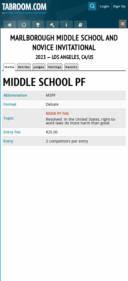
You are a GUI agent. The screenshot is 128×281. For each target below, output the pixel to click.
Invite (9, 67)
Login (104, 6)
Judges (39, 67)
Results (71, 67)
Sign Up (119, 6)
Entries (24, 67)
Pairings (54, 67)
